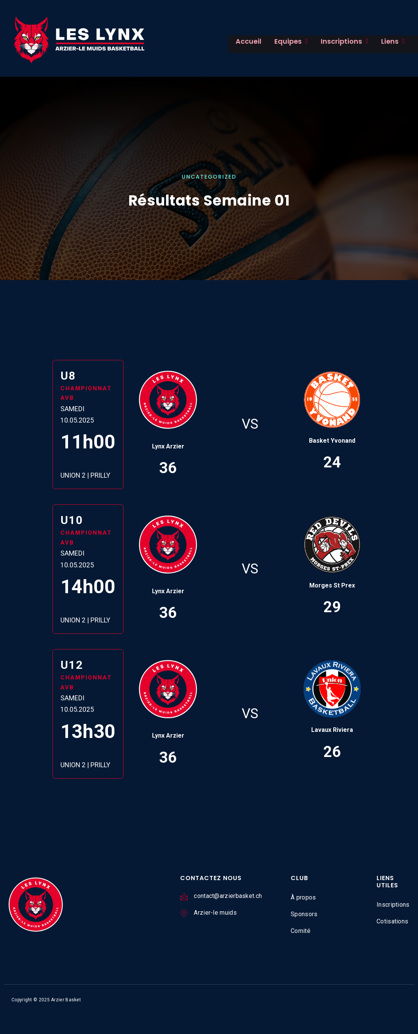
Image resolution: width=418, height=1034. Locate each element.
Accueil (246, 41)
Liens (378, 41)
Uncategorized (209, 177)
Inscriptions (333, 41)
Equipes (285, 41)
